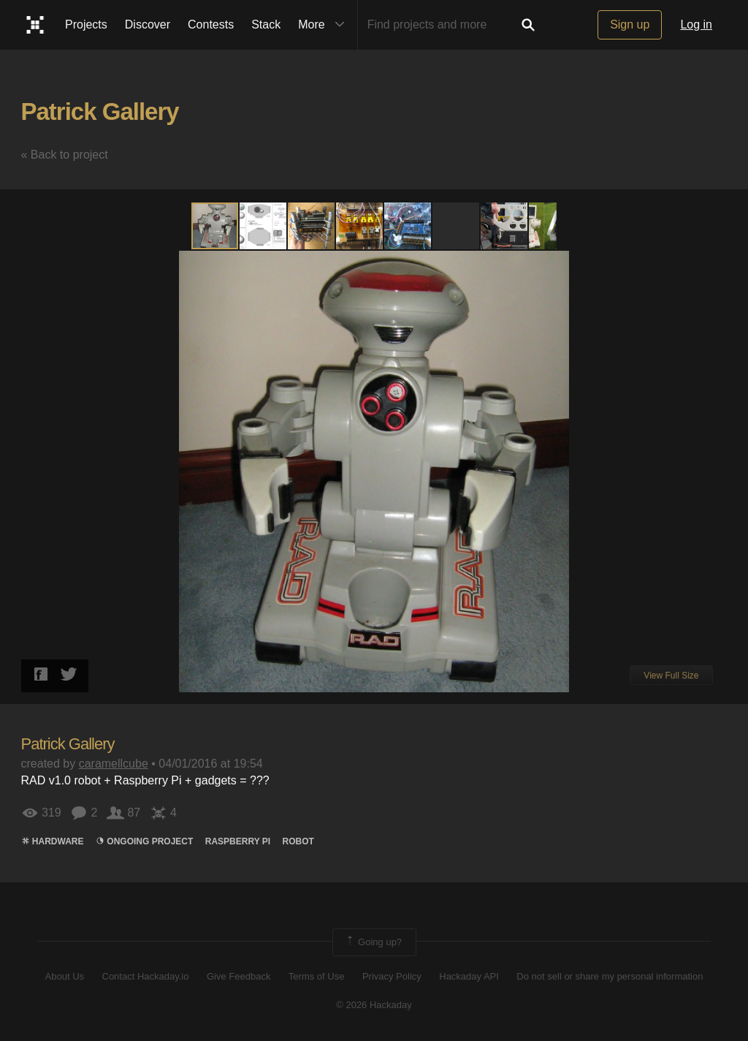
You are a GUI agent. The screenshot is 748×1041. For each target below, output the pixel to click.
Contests (211, 24)
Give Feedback (238, 976)
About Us (64, 976)
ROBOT (298, 841)
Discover (147, 24)
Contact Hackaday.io (145, 976)
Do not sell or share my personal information (609, 976)
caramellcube (113, 763)
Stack (265, 24)
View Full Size (671, 675)
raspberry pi (237, 841)
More (324, 25)
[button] (264, 226)
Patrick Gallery (100, 111)
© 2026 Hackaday (374, 1004)
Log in (696, 24)
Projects (86, 24)
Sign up (629, 24)
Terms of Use (317, 976)
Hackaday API (469, 976)
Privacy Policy (391, 976)
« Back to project (64, 154)
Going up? (373, 942)
